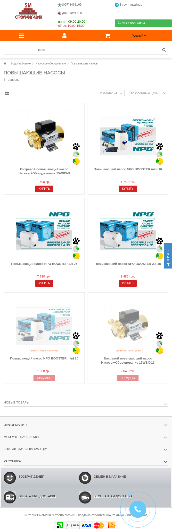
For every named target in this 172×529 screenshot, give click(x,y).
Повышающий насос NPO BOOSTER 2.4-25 (44, 264)
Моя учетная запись (22, 437)
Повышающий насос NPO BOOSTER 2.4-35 (128, 264)
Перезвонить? (132, 23)
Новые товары (17, 402)
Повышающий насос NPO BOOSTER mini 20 (44, 358)
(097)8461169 (69, 5)
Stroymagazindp (128, 5)
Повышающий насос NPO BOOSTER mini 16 (128, 169)
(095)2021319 (69, 13)
